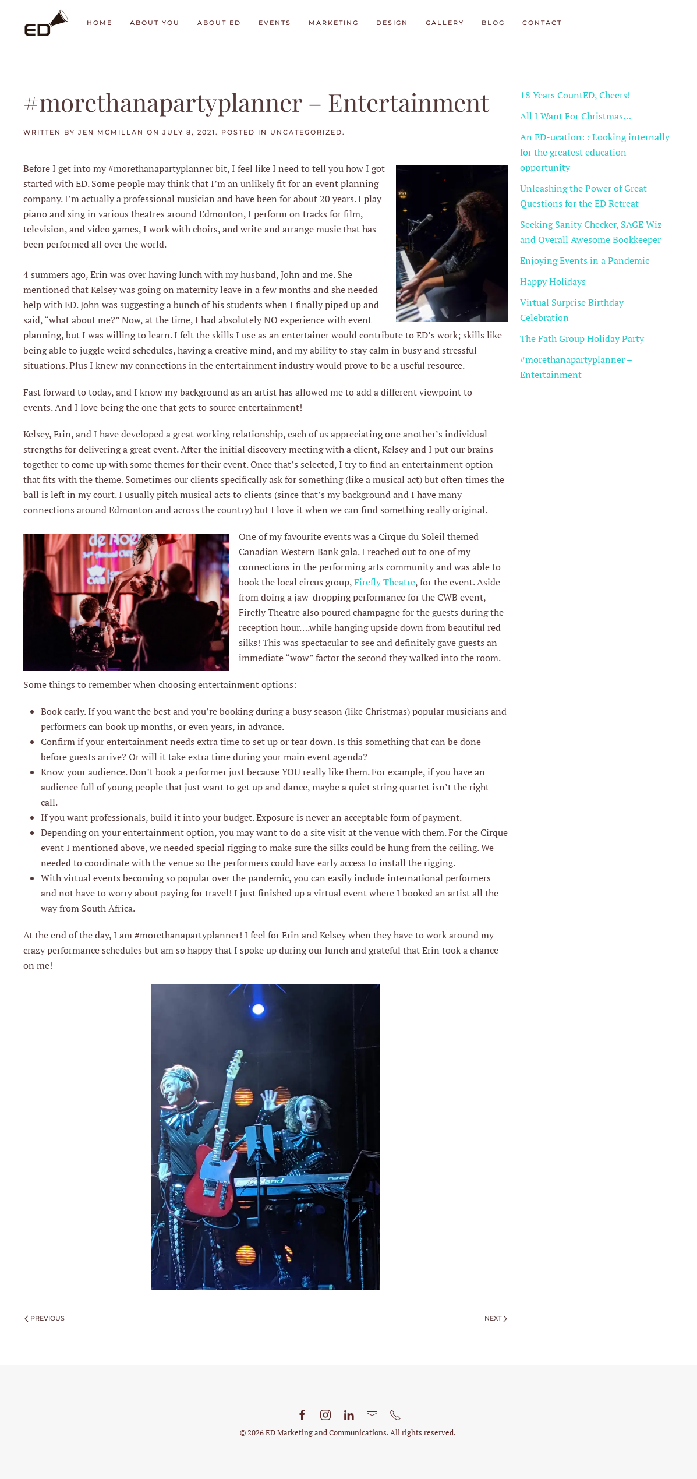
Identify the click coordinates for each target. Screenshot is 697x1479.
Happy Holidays (553, 281)
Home (99, 23)
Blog (493, 23)
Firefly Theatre (384, 582)
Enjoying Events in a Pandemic (584, 260)
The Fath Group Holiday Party (582, 338)
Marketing (334, 23)
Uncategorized (306, 132)
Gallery (445, 23)
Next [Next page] (495, 1318)
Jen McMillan (111, 132)
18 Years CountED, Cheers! (575, 95)
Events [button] (275, 23)
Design (392, 23)
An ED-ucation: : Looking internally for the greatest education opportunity (595, 152)
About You (155, 23)
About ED (219, 23)
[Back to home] (46, 23)
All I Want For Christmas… (575, 116)
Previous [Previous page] (44, 1318)
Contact (542, 23)
